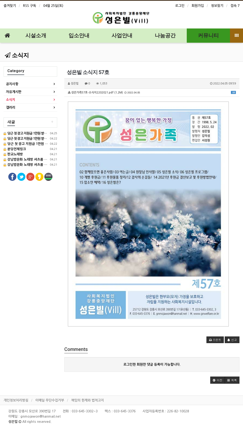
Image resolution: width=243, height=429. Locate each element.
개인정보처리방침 (16, 400)
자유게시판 (13, 91)
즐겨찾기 (10, 5)
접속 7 (234, 5)
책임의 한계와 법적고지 (87, 400)
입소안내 (79, 35)
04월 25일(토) (53, 5)
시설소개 (35, 35)
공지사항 (12, 84)
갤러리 (10, 107)
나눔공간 (165, 35)
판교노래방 (13, 154)
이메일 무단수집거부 (49, 400)
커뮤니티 (208, 35)
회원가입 (198, 5)
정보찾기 (217, 5)
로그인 (179, 5)
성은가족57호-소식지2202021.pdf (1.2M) (152, 92)
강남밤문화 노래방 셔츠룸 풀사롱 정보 (32, 159)
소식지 (17, 55)
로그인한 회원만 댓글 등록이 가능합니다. (152, 364)
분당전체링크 (15, 149)
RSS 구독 (29, 5)
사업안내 (122, 35)
